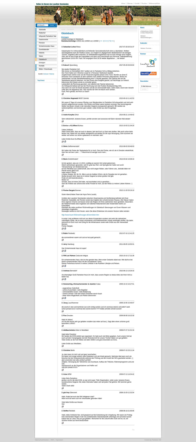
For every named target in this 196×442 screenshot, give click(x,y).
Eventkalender (44, 49)
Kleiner (52, 74)
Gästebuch (43, 59)
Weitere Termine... (146, 48)
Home (123, 3)
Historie (41, 53)
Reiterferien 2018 (147, 31)
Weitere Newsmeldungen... (146, 36)
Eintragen (42, 62)
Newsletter (144, 81)
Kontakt (137, 3)
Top (133, 429)
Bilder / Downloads (45, 69)
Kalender (143, 43)
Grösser (45, 74)
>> (112, 41)
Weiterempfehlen (154, 3)
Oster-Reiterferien (147, 33)
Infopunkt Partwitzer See (47, 36)
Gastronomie (43, 39)
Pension (42, 43)
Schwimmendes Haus (46, 46)
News (41, 56)
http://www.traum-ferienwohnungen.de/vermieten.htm (80, 215)
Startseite (42, 30)
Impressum (59, 440)
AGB (52, 440)
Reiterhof (42, 33)
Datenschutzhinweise (42, 440)
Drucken (144, 3)
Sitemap (130, 3)
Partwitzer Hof (156, 440)
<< (101, 41)
